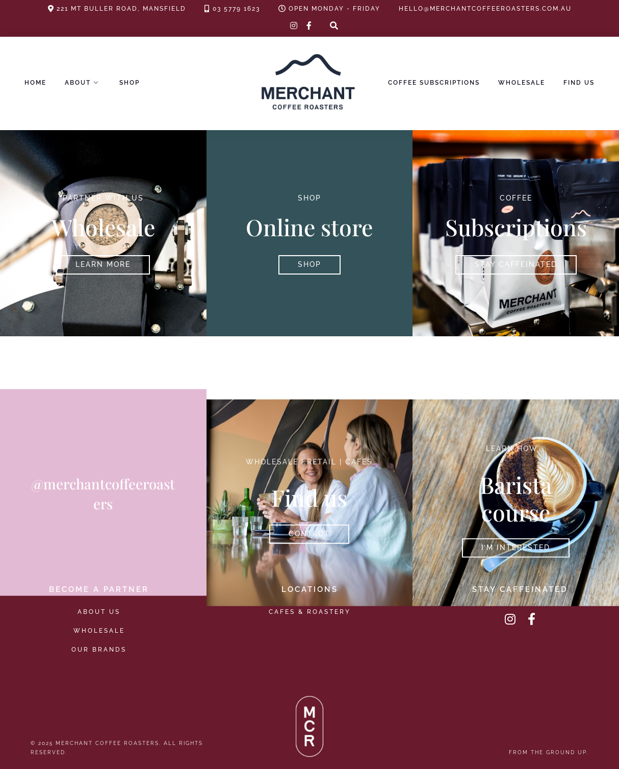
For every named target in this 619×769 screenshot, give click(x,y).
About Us (99, 611)
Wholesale (521, 82)
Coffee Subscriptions (434, 82)
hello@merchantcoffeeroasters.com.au (485, 8)
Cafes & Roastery (310, 611)
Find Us (579, 82)
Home (35, 82)
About (78, 82)
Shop (129, 82)
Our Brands (98, 649)
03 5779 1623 (236, 8)
